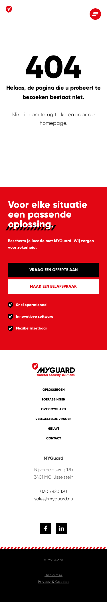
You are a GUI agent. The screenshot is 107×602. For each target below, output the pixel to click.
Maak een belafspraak (53, 286)
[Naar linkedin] (61, 528)
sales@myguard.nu (53, 499)
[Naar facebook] (45, 528)
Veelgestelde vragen (53, 419)
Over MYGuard (53, 409)
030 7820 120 (53, 491)
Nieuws (54, 429)
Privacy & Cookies (53, 582)
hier (25, 114)
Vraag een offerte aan (53, 269)
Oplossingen (54, 390)
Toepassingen (53, 399)
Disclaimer (53, 575)
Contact (53, 438)
